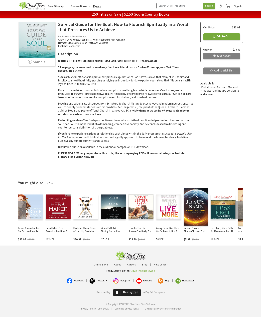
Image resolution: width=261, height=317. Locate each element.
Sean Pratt (86, 40)
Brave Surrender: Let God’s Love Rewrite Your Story (29, 231)
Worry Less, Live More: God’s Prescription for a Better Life (168, 231)
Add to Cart (222, 37)
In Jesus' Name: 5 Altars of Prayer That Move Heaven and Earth (194, 233)
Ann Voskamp (118, 40)
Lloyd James (72, 40)
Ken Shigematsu (101, 40)
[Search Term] (179, 6)
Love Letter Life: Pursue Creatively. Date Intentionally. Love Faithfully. (141, 233)
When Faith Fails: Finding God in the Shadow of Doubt (110, 231)
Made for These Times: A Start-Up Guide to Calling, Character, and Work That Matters (85, 233)
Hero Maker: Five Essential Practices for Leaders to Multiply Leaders (57, 233)
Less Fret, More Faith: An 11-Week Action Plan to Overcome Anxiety (223, 231)
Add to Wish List (222, 71)
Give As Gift (222, 56)
